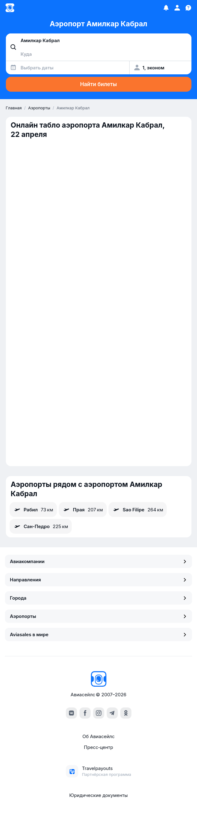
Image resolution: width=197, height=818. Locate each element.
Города (98, 598)
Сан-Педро (40, 526)
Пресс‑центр (98, 747)
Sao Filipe (137, 509)
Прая (82, 509)
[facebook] (85, 713)
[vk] (71, 713)
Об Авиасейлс (98, 736)
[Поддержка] (188, 7)
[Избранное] (166, 7)
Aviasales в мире (98, 634)
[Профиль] (177, 7)
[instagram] (98, 713)
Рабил (33, 509)
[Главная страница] (10, 8)
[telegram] (112, 713)
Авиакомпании (98, 561)
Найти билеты (98, 84)
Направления (98, 580)
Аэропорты (98, 616)
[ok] (126, 713)
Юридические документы (98, 795)
